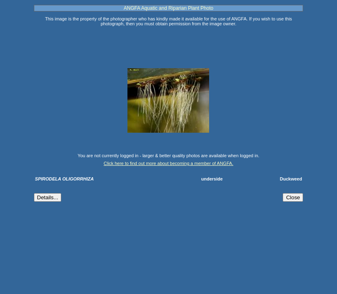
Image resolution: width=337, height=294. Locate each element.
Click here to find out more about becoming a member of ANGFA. (168, 163)
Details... (47, 197)
